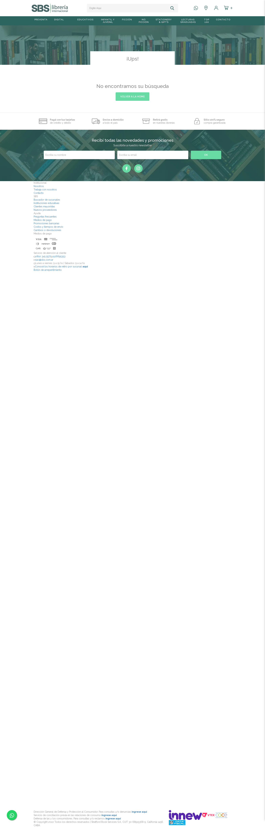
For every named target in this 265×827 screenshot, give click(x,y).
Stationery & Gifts (164, 20)
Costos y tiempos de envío (48, 226)
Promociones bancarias (46, 223)
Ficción (127, 19)
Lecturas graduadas (188, 20)
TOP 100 (206, 20)
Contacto (223, 19)
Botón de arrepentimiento (48, 270)
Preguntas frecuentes (45, 216)
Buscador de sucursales (47, 199)
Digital (59, 19)
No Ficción (144, 20)
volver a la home (132, 96)
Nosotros (39, 186)
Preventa (40, 19)
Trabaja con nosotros (45, 189)
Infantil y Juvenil (108, 20)
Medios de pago (43, 220)
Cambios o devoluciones (47, 230)
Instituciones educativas (46, 203)
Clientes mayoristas (44, 206)
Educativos (85, 19)
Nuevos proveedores (45, 210)
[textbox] (128, 8)
